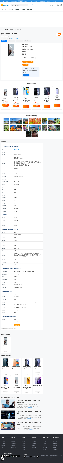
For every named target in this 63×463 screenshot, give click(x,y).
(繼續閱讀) (30, 407)
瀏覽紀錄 (29, 9)
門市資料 (44, 440)
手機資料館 (3, 9)
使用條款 (55, 447)
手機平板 (6, 29)
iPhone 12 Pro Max (6, 368)
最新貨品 (44, 441)
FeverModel (3, 443)
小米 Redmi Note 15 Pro (37, 386)
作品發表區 (3, 445)
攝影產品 (23, 441)
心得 (11, 40)
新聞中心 (2, 440)
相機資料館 (13, 440)
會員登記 (55, 445)
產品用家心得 (13, 447)
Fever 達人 (3, 441)
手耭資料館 (12, 29)
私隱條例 (55, 449)
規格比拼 (25, 64)
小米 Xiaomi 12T (5, 100)
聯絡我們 (55, 441)
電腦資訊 (23, 445)
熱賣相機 (44, 443)
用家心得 (23, 9)
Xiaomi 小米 (19, 29)
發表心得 (16, 38)
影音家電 (23, 447)
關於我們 (55, 440)
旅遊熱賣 (34, 441)
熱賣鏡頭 (44, 445)
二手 (19, 40)
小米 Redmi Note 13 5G (27, 388)
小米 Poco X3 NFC (57, 100)
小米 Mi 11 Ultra (36, 100)
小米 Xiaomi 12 (37, 368)
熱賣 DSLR (45, 447)
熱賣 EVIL (45, 449)
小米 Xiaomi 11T (15, 100)
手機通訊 (23, 443)
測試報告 (17, 9)
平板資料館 (10, 9)
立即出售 (26, 75)
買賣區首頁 (24, 440)
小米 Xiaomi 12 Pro (47, 101)
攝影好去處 (35, 440)
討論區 (2, 447)
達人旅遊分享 (34, 447)
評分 (12, 38)
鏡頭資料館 (13, 441)
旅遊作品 (34, 445)
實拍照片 (32, 57)
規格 (4, 40)
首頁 (1, 29)
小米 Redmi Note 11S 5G (26, 101)
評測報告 (25, 57)
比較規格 (5, 105)
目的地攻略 (34, 443)
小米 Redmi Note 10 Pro (16, 369)
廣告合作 (55, 443)
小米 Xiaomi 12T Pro (5, 346)
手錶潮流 (23, 449)
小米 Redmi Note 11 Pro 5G (5, 388)
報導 (27, 40)
